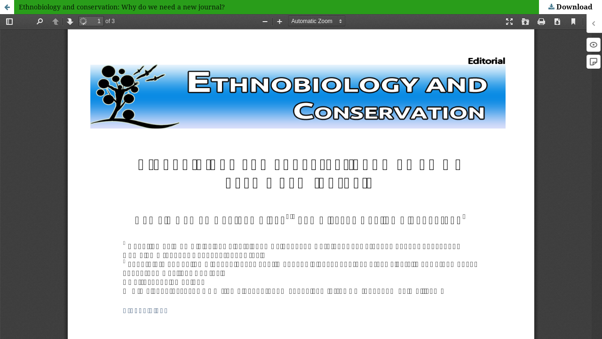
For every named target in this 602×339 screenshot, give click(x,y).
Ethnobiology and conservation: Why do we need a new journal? (122, 6)
